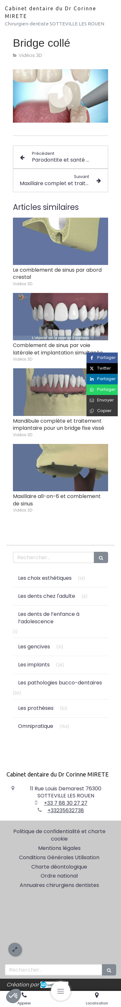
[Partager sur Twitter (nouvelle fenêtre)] (102, 368)
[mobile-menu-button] (60, 991)
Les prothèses (36, 708)
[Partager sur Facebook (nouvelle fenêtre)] (102, 358)
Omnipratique (35, 726)
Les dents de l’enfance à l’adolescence (48, 617)
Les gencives (34, 646)
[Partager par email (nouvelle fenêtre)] (102, 400)
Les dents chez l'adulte (46, 596)
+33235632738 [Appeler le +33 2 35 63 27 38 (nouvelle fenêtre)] (65, 810)
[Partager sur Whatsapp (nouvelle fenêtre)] (102, 389)
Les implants (34, 664)
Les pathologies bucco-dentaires (60, 682)
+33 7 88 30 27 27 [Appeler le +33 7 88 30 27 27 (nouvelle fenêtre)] (65, 803)
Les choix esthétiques (45, 578)
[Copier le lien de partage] (102, 411)
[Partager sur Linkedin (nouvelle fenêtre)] (102, 379)
